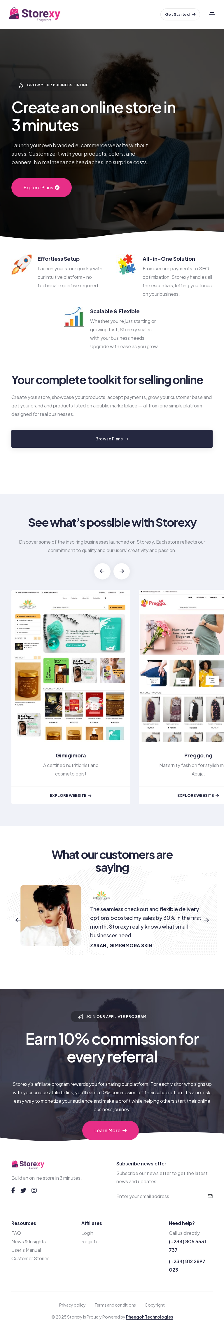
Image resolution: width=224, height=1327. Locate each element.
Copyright (155, 1304)
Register (90, 1241)
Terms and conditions (115, 1304)
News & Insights (28, 1241)
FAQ (16, 1233)
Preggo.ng (198, 755)
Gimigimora (71, 755)
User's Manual (26, 1250)
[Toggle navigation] (212, 14)
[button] (102, 571)
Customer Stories (30, 1258)
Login (87, 1233)
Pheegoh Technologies (149, 1316)
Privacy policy (72, 1304)
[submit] (210, 1196)
